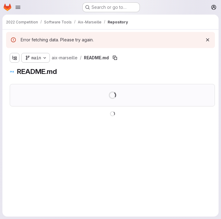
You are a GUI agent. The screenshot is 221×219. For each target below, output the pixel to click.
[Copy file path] (115, 58)
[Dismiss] (207, 39)
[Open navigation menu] (18, 7)
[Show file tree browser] (14, 58)
